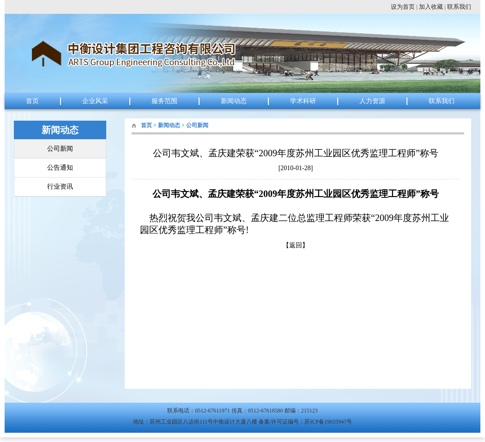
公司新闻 (60, 148)
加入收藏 (431, 6)
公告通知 (60, 167)
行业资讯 (60, 186)
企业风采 (95, 101)
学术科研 (303, 101)
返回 (295, 245)
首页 (32, 101)
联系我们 (459, 6)
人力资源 (372, 101)
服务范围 (164, 101)
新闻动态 (234, 101)
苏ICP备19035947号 (328, 421)
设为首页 (403, 6)
